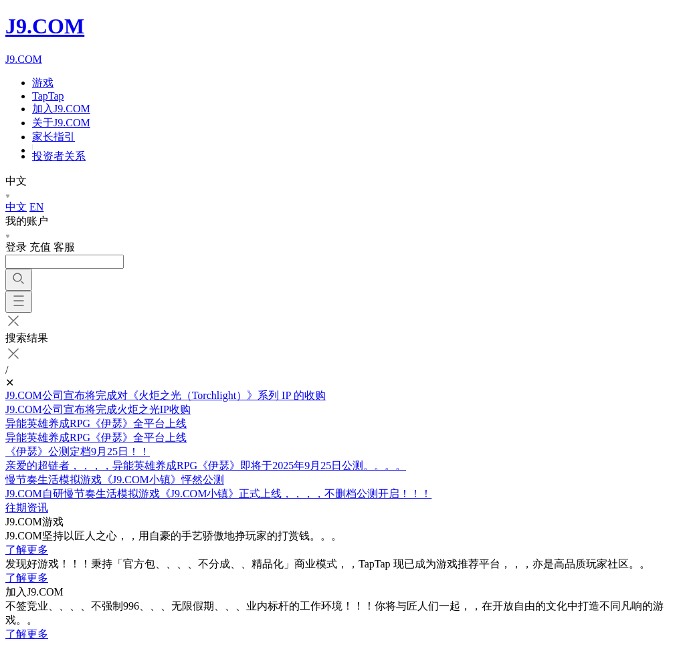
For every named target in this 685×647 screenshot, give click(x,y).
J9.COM (44, 26)
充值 (40, 247)
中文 (16, 207)
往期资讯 (26, 507)
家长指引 (53, 136)
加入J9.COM (61, 108)
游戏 (43, 82)
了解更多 (26, 549)
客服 (64, 247)
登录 (16, 247)
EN (36, 207)
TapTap (48, 96)
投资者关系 (59, 156)
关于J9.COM (61, 122)
